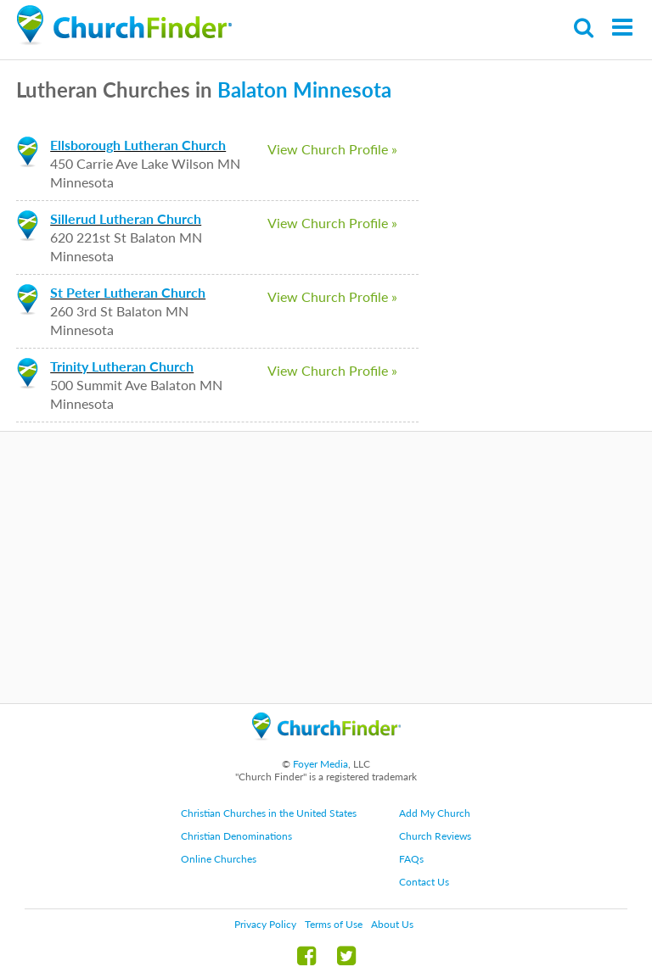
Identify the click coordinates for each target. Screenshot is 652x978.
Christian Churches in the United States (269, 813)
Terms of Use (334, 924)
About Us (392, 924)
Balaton (252, 89)
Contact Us (424, 881)
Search (584, 27)
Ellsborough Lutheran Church (138, 145)
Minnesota (342, 89)
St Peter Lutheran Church (127, 292)
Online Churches (218, 858)
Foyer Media (320, 763)
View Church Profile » (332, 149)
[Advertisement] (326, 567)
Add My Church (434, 813)
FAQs (411, 858)
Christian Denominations (236, 836)
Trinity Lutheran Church (122, 366)
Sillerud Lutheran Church (125, 218)
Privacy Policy (265, 924)
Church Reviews (435, 836)
